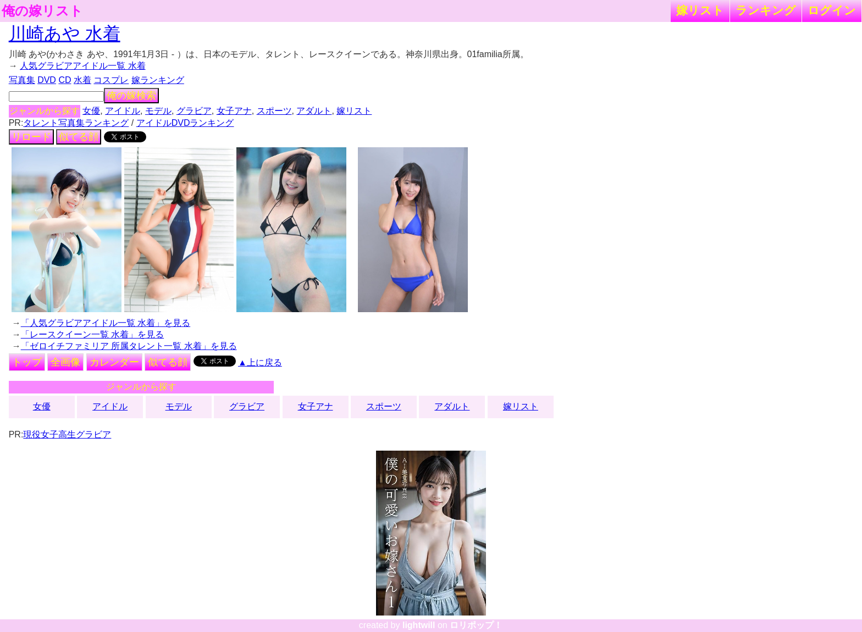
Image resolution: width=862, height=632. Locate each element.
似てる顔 (78, 136)
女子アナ (234, 110)
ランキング (766, 10)
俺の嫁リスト (42, 11)
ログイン (832, 10)
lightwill (418, 625)
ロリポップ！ (476, 625)
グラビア (194, 110)
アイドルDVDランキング (185, 122)
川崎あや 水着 (64, 33)
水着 (82, 80)
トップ (27, 362)
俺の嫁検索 (131, 95)
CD (64, 80)
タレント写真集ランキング (76, 122)
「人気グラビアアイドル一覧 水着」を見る (105, 323)
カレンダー (114, 362)
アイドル (122, 110)
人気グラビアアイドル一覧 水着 (82, 65)
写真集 (22, 80)
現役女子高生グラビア (67, 434)
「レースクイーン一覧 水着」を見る (92, 334)
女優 (91, 110)
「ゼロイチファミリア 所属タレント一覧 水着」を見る (129, 346)
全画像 (65, 362)
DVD (46, 80)
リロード (31, 136)
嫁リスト (700, 10)
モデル (158, 110)
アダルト (313, 110)
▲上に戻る (260, 362)
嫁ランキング (157, 80)
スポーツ (274, 110)
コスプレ (111, 80)
